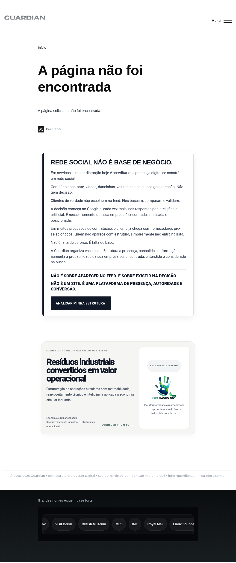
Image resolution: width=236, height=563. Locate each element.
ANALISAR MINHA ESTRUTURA (81, 303)
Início (42, 47)
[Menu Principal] (220, 21)
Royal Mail (158, 524)
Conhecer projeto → (118, 425)
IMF (137, 524)
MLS (121, 524)
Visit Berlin (66, 524)
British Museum (96, 524)
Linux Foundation (188, 524)
